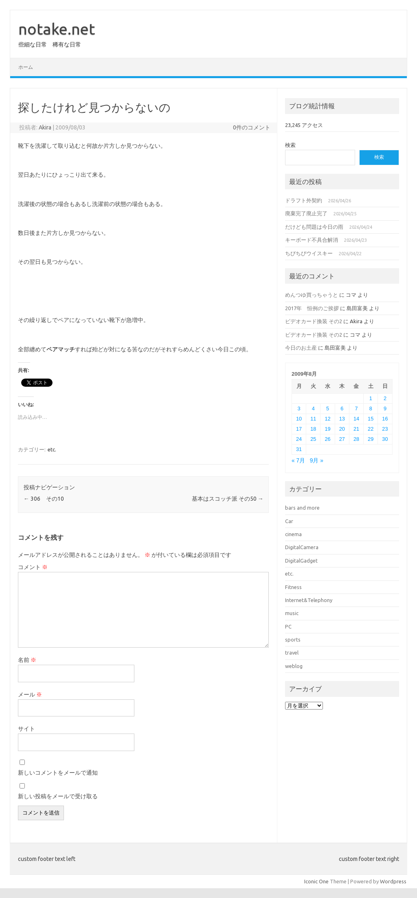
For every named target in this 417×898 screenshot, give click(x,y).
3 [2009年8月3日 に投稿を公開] (299, 408)
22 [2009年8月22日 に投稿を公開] (370, 429)
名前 (27, 660)
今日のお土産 (301, 347)
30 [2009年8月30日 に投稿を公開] (385, 439)
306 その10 (44, 498)
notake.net (56, 28)
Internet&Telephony (308, 600)
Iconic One (316, 881)
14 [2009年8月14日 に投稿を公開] (356, 419)
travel (291, 652)
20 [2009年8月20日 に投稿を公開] (342, 429)
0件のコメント (251, 127)
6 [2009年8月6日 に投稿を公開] (341, 408)
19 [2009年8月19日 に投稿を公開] (327, 429)
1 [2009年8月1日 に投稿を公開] (370, 398)
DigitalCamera (301, 547)
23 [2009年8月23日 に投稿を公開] (385, 429)
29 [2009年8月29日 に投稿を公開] (370, 439)
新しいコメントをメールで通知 (58, 772)
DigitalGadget (301, 560)
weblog (294, 666)
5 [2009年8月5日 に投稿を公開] (327, 408)
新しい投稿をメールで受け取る (58, 796)
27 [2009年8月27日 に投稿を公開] (342, 439)
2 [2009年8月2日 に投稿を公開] (385, 398)
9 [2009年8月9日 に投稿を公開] (385, 408)
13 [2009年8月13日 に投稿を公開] (342, 419)
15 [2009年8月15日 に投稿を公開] (370, 419)
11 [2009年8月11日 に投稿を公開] (313, 419)
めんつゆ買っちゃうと (311, 295)
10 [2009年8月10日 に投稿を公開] (299, 419)
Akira (45, 127)
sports (293, 639)
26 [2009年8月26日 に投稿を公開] (327, 439)
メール (30, 694)
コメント (33, 567)
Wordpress (393, 881)
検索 (290, 145)
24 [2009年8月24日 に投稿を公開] (299, 439)
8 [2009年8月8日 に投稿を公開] (370, 408)
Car (289, 521)
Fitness (293, 587)
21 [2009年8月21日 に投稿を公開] (356, 429)
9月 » (316, 461)
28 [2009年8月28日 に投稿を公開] (356, 439)
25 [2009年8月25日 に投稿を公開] (313, 439)
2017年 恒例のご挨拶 (312, 308)
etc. (52, 449)
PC (288, 626)
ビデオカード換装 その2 (313, 321)
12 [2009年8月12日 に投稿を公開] (327, 419)
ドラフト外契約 (303, 200)
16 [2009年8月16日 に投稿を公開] (385, 419)
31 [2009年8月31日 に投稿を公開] (299, 449)
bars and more (302, 507)
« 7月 (298, 461)
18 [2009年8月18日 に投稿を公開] (313, 429)
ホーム (25, 67)
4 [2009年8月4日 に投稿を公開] (313, 408)
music (291, 613)
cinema (293, 534)
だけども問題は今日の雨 (314, 227)
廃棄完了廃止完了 (306, 213)
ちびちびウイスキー (309, 253)
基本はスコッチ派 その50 (227, 498)
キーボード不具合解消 (311, 240)
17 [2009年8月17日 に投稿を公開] (299, 429)
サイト (26, 728)
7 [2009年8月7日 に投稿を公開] (356, 408)
